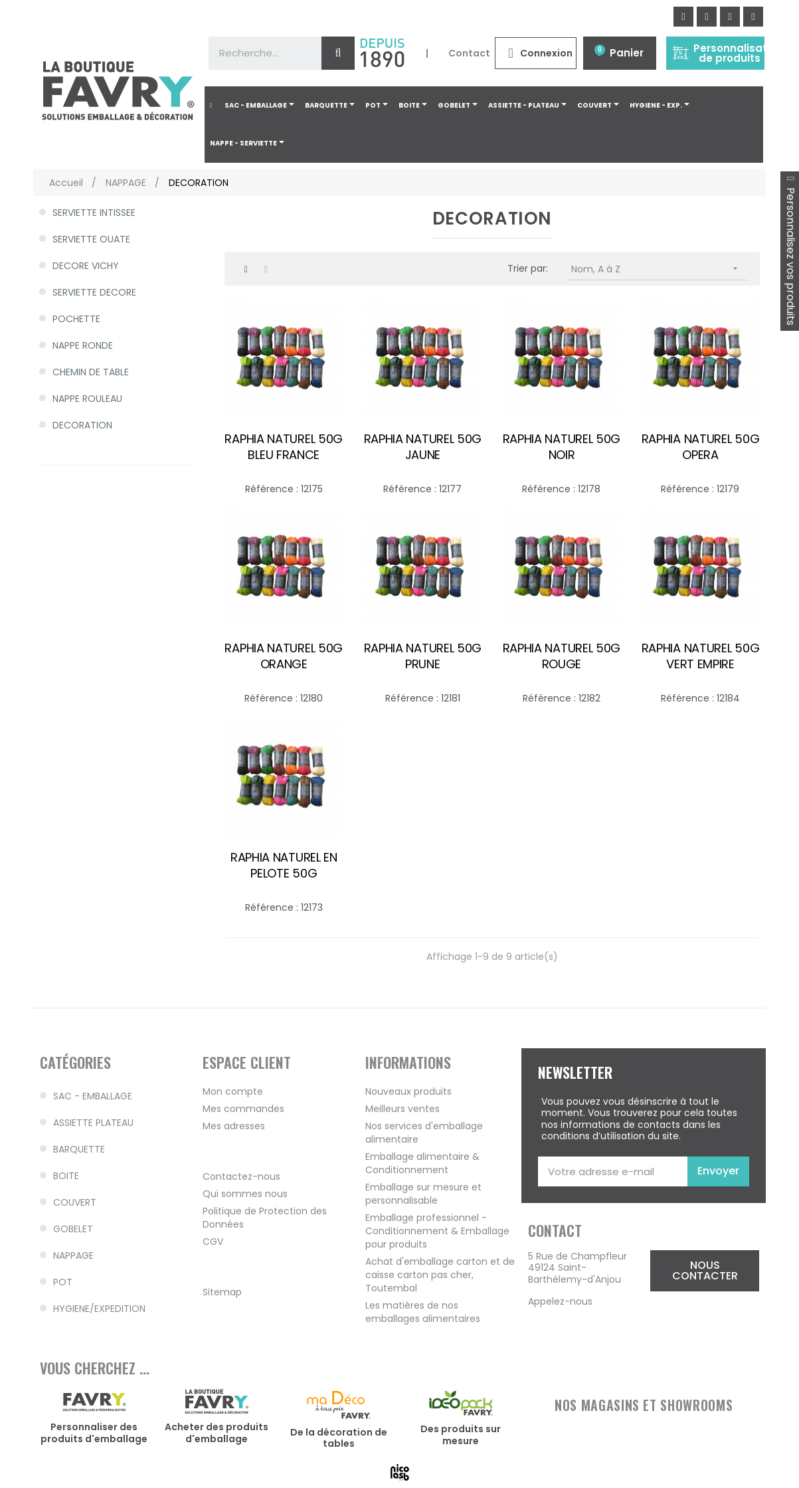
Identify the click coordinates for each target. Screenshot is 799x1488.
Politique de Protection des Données (265, 1217)
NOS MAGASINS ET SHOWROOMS (644, 1405)
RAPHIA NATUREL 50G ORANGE (283, 656)
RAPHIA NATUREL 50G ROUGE (562, 656)
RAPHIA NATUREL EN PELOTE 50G (283, 866)
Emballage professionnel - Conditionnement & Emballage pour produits (437, 1231)
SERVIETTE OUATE (91, 239)
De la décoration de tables (338, 1438)
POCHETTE (76, 319)
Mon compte (233, 1091)
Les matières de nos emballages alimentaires (422, 1312)
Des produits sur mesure (460, 1434)
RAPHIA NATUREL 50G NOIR (562, 447)
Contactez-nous (241, 1176)
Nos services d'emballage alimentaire (424, 1132)
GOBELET (73, 1229)
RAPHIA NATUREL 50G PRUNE (423, 656)
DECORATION (82, 425)
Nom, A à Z (659, 268)
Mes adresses (234, 1126)
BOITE (66, 1175)
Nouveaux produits (408, 1091)
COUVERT (74, 1202)
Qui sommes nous (245, 1193)
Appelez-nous (560, 1301)
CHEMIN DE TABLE (90, 372)
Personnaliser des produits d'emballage (94, 1432)
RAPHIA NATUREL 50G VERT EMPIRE (701, 656)
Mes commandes (243, 1108)
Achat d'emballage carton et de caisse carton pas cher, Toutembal (440, 1275)
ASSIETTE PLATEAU (93, 1122)
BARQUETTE (79, 1149)
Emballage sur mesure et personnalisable (423, 1193)
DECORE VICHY (85, 265)
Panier (627, 53)
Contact (469, 53)
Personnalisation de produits (738, 53)
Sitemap (222, 1292)
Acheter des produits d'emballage (216, 1432)
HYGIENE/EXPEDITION (99, 1308)
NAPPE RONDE (82, 345)
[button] (704, 1270)
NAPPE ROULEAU (87, 398)
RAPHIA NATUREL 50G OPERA (701, 447)
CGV (213, 1241)
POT (62, 1282)
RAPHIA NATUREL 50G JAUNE (423, 447)
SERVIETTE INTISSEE (93, 212)
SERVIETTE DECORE (94, 292)
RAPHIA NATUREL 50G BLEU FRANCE (283, 447)
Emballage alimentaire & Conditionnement (422, 1163)
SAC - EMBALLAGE (92, 1096)
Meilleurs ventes (402, 1108)
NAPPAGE (73, 1255)
